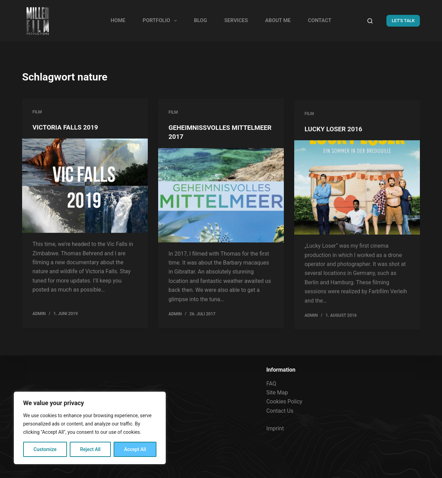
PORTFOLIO (161, 21)
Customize (45, 449)
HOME (117, 20)
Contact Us (280, 411)
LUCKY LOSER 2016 (335, 142)
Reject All (90, 449)
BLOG (200, 20)
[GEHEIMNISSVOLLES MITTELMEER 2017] (221, 197)
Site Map (277, 392)
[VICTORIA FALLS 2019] (85, 186)
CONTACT (320, 20)
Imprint (275, 428)
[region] (90, 428)
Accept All (135, 449)
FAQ (271, 383)
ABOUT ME (278, 20)
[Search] (370, 20)
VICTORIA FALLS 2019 (67, 128)
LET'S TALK (403, 20)
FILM (37, 112)
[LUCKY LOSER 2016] (357, 201)
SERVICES (236, 20)
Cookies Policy (284, 401)
